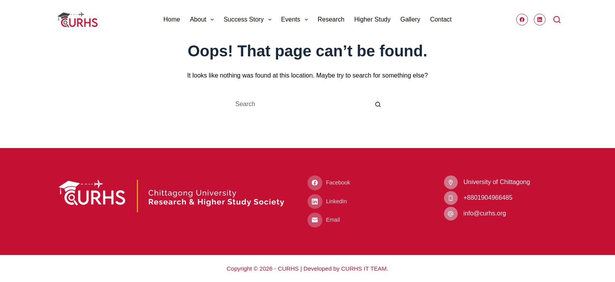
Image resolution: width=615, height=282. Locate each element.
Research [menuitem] (331, 19)
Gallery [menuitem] (410, 19)
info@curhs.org (485, 213)
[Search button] (378, 104)
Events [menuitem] (296, 19)
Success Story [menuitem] (249, 19)
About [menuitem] (203, 19)
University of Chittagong (497, 182)
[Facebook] (522, 19)
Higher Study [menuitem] (372, 19)
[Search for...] (299, 104)
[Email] (366, 220)
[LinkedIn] (540, 19)
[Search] (556, 19)
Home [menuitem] (171, 19)
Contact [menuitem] (440, 19)
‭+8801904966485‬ (488, 197)
